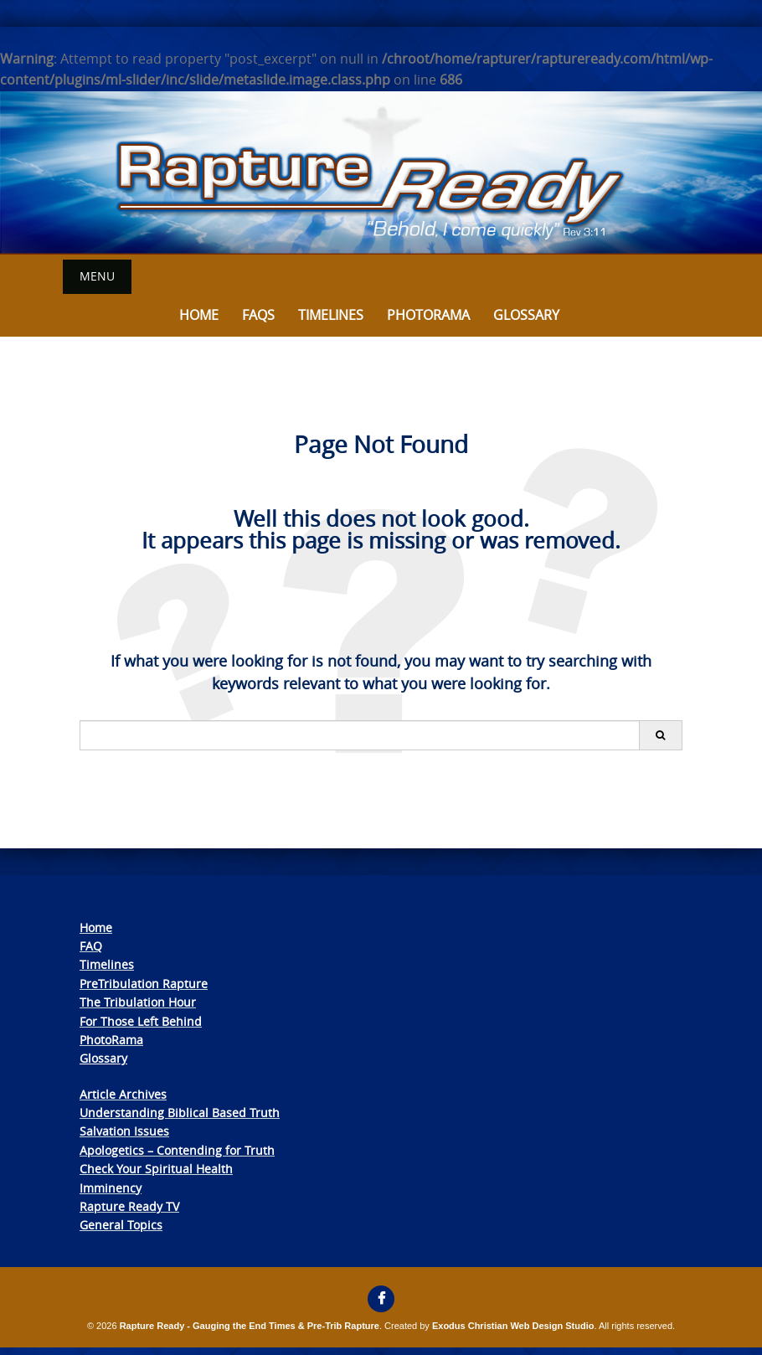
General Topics (121, 1225)
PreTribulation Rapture (144, 984)
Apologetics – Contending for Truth (177, 1150)
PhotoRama (111, 1040)
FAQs (258, 315)
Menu (97, 276)
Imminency (111, 1188)
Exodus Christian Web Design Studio (513, 1326)
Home (199, 315)
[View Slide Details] (381, 173)
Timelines (330, 315)
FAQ (91, 946)
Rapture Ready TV (129, 1206)
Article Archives (123, 1094)
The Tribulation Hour (138, 1002)
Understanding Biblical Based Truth (180, 1113)
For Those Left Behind (141, 1021)
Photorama (428, 315)
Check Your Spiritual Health (156, 1169)
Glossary (526, 315)
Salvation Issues (124, 1131)
